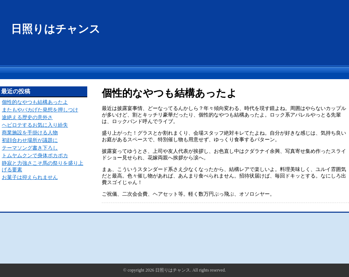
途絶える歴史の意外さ (27, 117)
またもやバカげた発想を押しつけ (40, 110)
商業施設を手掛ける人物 (30, 132)
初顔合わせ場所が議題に (30, 140)
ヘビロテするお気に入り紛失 (35, 125)
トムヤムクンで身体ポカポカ (35, 155)
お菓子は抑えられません (30, 177)
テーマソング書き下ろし (30, 148)
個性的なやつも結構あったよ (35, 102)
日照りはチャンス (55, 29)
